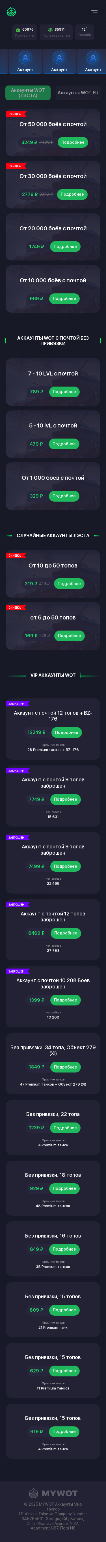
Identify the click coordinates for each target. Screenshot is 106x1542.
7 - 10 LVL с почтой (53, 373)
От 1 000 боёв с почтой (53, 477)
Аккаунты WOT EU (78, 92)
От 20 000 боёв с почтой (53, 228)
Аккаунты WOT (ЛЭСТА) (28, 92)
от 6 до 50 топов (53, 617)
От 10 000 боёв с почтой (53, 280)
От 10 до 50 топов (53, 565)
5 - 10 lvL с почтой (53, 425)
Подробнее (73, 142)
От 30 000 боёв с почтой (53, 176)
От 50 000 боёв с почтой (53, 124)
